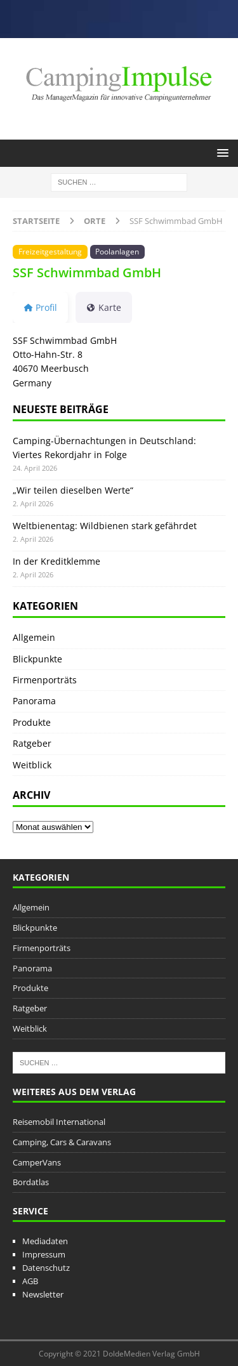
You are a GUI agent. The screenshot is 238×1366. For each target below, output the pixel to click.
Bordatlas (31, 1182)
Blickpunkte (37, 659)
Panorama (34, 701)
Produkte (32, 722)
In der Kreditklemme (56, 561)
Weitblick (32, 765)
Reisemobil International (59, 1121)
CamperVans (37, 1162)
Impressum (43, 1254)
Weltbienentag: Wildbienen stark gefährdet (105, 526)
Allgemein (34, 637)
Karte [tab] (103, 307)
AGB (30, 1281)
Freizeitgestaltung (50, 251)
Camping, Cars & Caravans (62, 1142)
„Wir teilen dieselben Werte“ (73, 490)
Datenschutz (46, 1267)
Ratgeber (32, 743)
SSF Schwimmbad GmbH (87, 272)
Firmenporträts (45, 680)
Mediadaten (45, 1241)
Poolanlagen (117, 251)
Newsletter (42, 1294)
